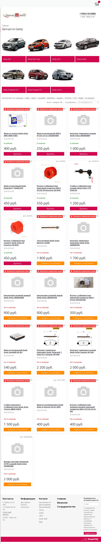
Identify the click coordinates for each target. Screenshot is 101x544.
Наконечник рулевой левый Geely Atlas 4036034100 (49, 296)
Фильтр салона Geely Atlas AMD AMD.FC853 (16, 134)
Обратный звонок (7, 513)
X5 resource (89, 98)
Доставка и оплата (25, 503)
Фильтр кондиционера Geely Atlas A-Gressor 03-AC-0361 (50, 406)
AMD (27, 98)
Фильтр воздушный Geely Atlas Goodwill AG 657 (15, 351)
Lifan (41, 516)
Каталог (43, 498)
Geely (41, 513)
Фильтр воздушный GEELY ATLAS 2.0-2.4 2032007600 (49, 134)
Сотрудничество (66, 506)
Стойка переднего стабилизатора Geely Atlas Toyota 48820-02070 (16, 407)
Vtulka (81, 98)
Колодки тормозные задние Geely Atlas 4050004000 (83, 134)
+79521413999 (88, 13)
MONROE (51, 98)
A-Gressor (19, 98)
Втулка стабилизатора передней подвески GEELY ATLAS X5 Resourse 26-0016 (49, 188)
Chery (41, 510)
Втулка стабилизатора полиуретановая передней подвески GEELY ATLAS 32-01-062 (83, 408)
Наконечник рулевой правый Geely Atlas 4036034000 (17, 296)
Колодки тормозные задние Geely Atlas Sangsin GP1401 (83, 351)
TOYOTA (68, 98)
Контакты (8, 498)
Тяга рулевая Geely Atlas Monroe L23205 (48, 241)
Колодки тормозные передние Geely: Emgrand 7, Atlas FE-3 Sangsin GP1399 (49, 352)
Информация (28, 498)
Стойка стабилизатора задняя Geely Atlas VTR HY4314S (80, 188)
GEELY (33, 98)
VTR (75, 98)
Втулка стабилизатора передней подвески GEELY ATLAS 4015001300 (82, 297)
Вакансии (62, 502)
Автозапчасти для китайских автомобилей (45, 504)
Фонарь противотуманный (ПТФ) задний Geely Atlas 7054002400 (16, 464)
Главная (61, 498)
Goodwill (41, 98)
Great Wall (43, 519)
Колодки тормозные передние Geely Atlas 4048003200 (79, 242)
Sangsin (60, 98)
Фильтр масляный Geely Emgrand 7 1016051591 (15, 187)
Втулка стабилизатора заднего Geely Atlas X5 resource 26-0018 (14, 242)
